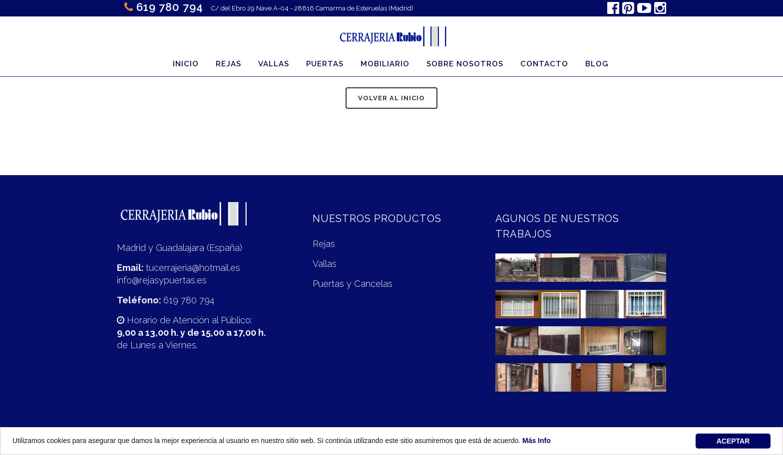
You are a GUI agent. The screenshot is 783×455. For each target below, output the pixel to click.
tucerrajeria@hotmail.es (193, 267)
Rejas (324, 243)
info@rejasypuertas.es (162, 280)
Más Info (536, 441)
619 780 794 (169, 6)
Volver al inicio (391, 98)
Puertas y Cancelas (352, 283)
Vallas (325, 263)
